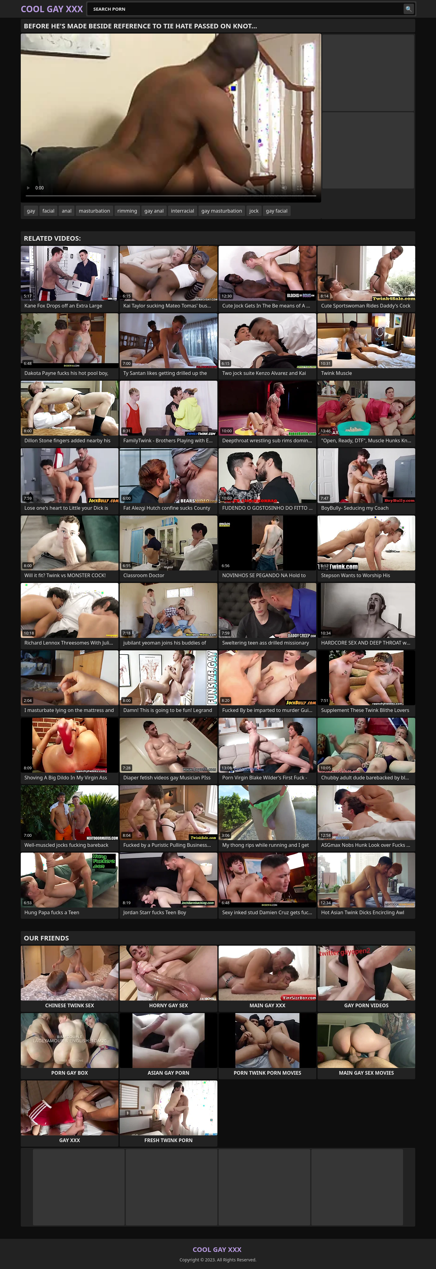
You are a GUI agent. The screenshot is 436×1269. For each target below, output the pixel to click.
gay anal (154, 210)
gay (31, 210)
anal (66, 210)
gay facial (277, 210)
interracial (182, 210)
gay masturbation (222, 210)
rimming (127, 210)
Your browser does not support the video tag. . (171, 118)
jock (254, 210)
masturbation (94, 210)
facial (48, 210)
